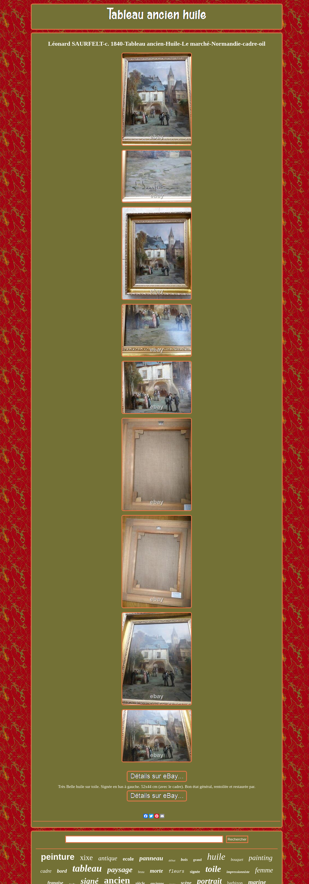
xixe (86, 857)
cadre (45, 871)
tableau (87, 868)
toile (213, 869)
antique (107, 858)
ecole (128, 859)
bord (62, 871)
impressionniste (238, 872)
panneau (151, 858)
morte (156, 871)
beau (141, 872)
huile (216, 857)
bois (184, 859)
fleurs (176, 871)
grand (197, 860)
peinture (58, 857)
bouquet (237, 860)
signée (195, 872)
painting (261, 858)
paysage (120, 869)
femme (264, 870)
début (172, 860)
